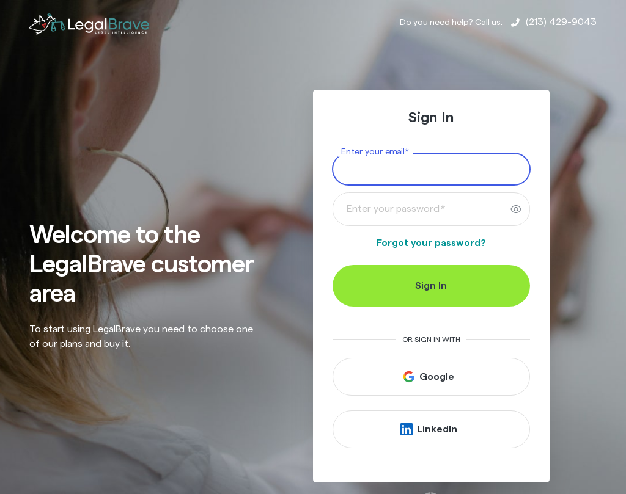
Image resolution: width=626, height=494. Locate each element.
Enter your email (375, 152)
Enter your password (396, 209)
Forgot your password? (431, 243)
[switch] (516, 209)
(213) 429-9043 (561, 22)
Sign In (431, 286)
